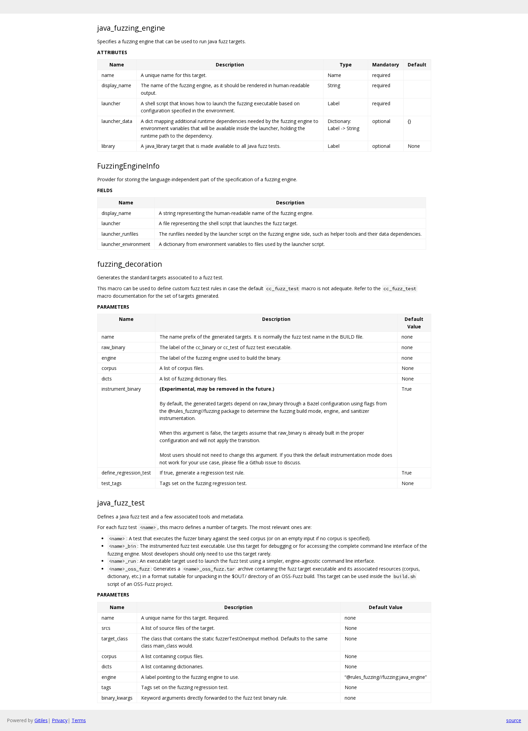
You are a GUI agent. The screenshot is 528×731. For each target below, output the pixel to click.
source (513, 720)
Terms (79, 720)
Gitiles (41, 720)
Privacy (59, 720)
